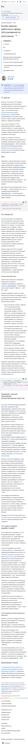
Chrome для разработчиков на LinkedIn (10, 730)
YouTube (3, 728)
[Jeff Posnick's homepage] (12, 79)
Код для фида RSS (5, 733)
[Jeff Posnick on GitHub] (10, 79)
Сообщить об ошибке (6, 703)
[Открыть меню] (2, 2)
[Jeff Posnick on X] (8, 79)
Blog (2, 6)
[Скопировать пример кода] (25, 202)
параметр (9, 286)
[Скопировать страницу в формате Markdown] (16, 35)
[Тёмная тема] (23, 202)
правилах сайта (5, 689)
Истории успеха (5, 714)
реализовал (10, 517)
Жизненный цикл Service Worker (11, 667)
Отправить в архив (5, 717)
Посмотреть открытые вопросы (8, 705)
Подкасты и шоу (5, 719)
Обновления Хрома (6, 712)
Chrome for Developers (6, 22)
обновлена (21, 85)
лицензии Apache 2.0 (6, 688)
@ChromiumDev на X (6, 726)
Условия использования (6, 739)
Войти (24, 1)
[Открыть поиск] (18, 2)
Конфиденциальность (19, 739)
